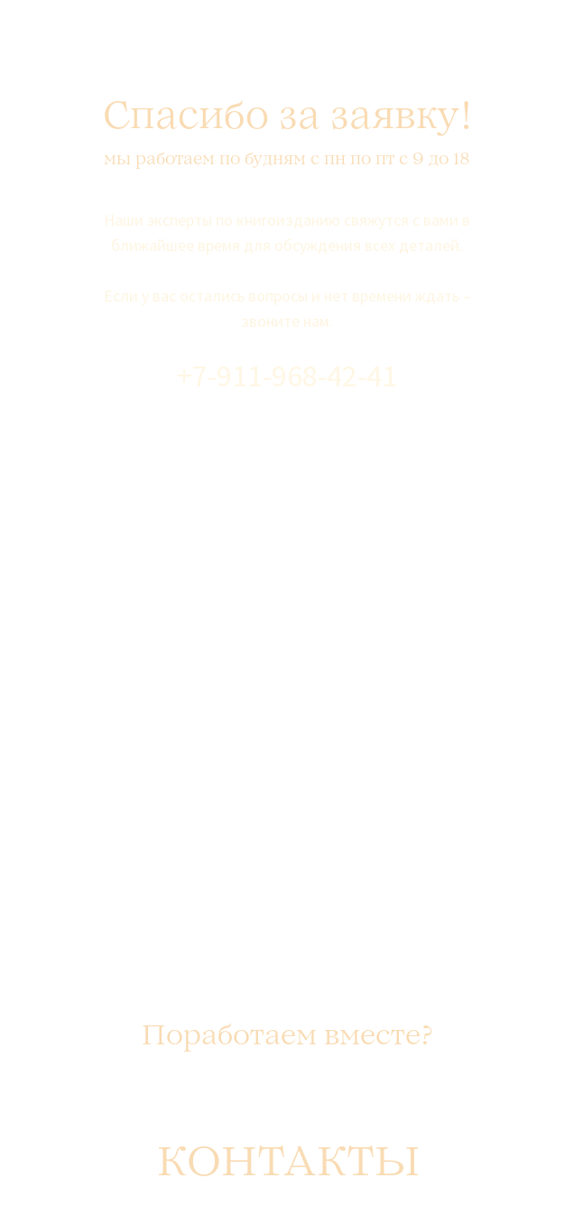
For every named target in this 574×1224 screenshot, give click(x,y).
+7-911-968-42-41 (287, 375)
